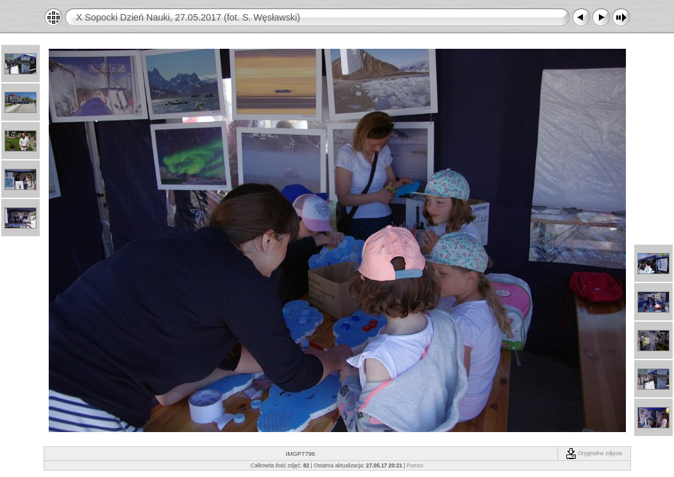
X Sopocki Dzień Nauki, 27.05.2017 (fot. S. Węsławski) (188, 17)
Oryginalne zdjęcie (594, 453)
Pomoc (415, 465)
